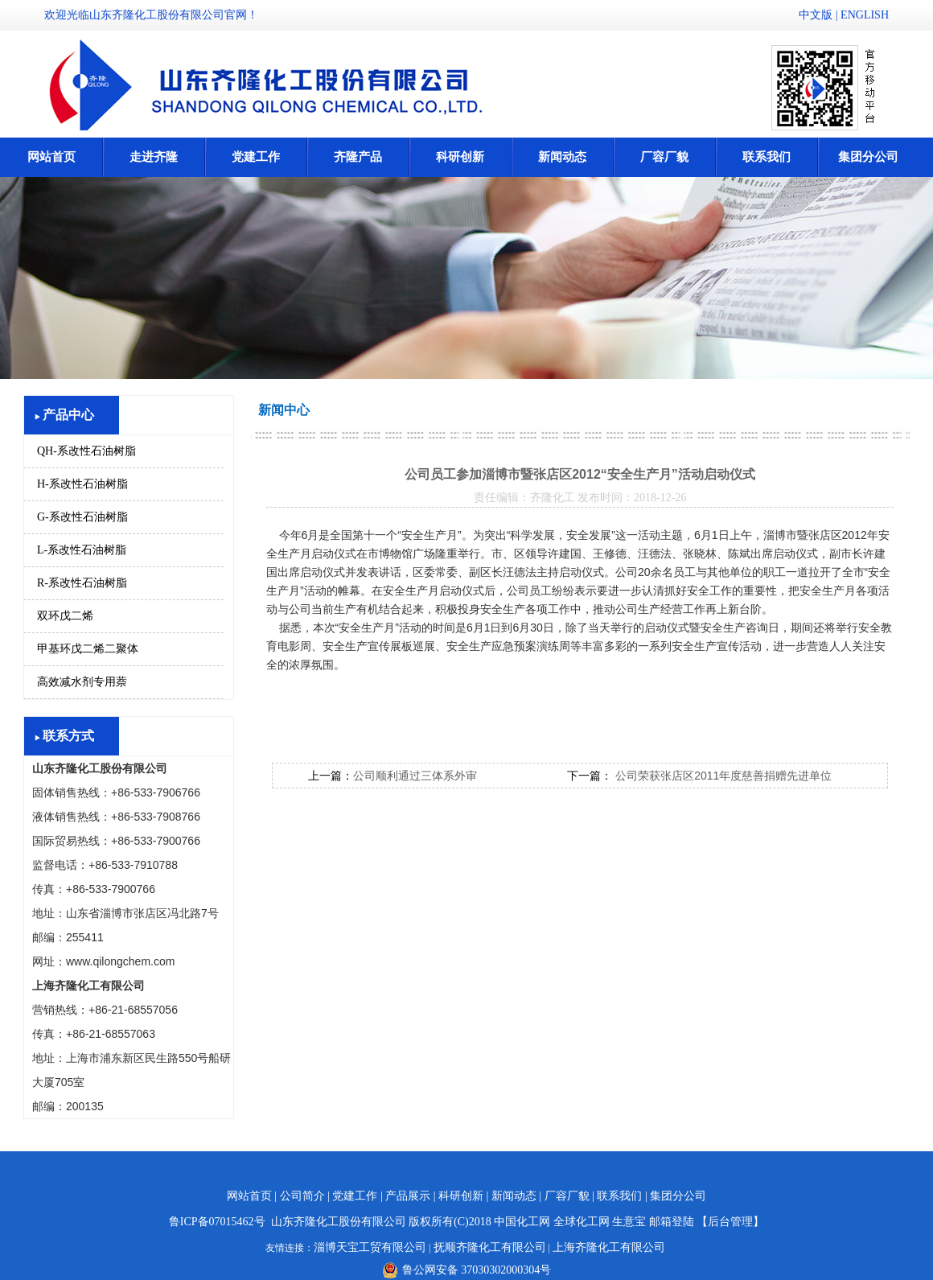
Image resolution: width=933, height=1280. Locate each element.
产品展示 (407, 1196)
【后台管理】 (730, 1222)
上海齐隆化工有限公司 (609, 1247)
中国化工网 (522, 1222)
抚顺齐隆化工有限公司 (490, 1247)
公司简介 (302, 1196)
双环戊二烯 (65, 616)
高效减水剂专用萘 (82, 682)
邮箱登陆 (671, 1222)
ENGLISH (865, 15)
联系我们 (766, 156)
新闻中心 (284, 410)
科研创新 (460, 156)
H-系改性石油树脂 (82, 484)
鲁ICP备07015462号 (217, 1222)
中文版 (815, 15)
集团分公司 (868, 156)
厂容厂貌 (664, 156)
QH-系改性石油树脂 (86, 451)
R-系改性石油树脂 (82, 583)
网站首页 (51, 156)
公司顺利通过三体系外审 (415, 775)
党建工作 (256, 156)
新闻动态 (562, 156)
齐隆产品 (358, 156)
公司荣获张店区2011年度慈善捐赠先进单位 (722, 775)
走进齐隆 (153, 156)
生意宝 (629, 1222)
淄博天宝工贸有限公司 (370, 1247)
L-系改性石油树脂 (81, 550)
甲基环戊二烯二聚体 (87, 649)
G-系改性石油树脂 (82, 517)
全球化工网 (581, 1222)
